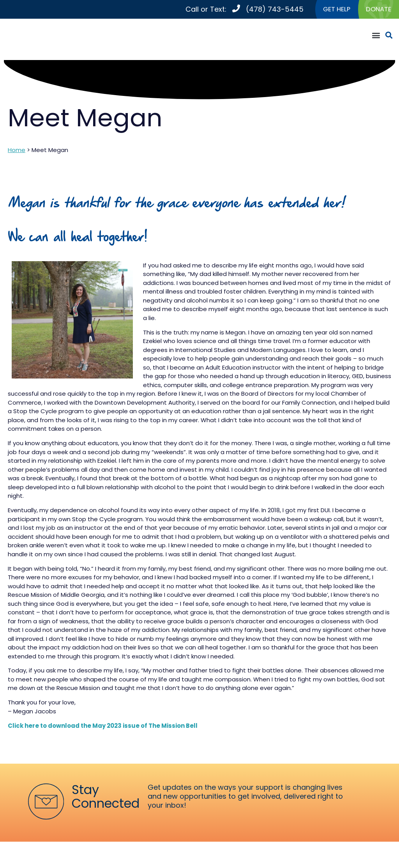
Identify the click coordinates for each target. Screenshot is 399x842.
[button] (375, 36)
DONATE (377, 9)
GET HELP (333, 9)
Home (16, 151)
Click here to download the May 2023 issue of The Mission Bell (103, 726)
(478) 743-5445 (269, 9)
